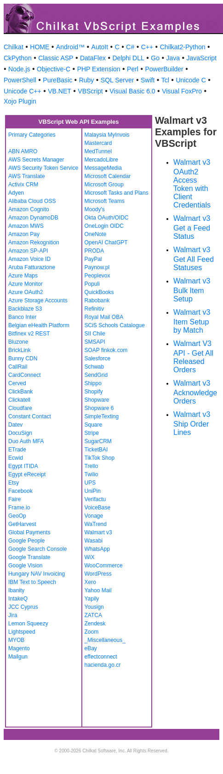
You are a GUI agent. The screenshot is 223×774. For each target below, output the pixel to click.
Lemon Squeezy (28, 623)
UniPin (93, 491)
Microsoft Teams (105, 201)
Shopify (94, 391)
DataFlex (93, 58)
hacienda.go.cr (103, 665)
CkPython (18, 58)
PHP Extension (98, 69)
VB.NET (59, 91)
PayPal (93, 259)
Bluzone (18, 342)
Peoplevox (97, 275)
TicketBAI (96, 449)
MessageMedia (103, 168)
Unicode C (191, 80)
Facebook (20, 491)
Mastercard (98, 143)
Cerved (17, 383)
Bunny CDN (22, 358)
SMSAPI (95, 342)
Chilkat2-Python (183, 47)
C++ (147, 47)
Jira (12, 615)
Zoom (92, 632)
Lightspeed (21, 632)
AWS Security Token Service (43, 168)
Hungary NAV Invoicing (36, 574)
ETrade (17, 449)
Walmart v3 (98, 532)
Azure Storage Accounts (38, 300)
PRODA (94, 251)
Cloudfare (20, 408)
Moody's (95, 209)
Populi (92, 284)
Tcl (165, 80)
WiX (90, 557)
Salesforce (98, 358)
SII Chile (95, 333)
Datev (15, 425)
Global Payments (29, 532)
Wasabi (94, 540)
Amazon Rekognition (33, 242)
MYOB (16, 640)
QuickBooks (99, 292)
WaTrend (96, 524)
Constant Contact (29, 416)
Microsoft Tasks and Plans (117, 193)
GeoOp (17, 516)
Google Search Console (37, 549)
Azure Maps (23, 275)
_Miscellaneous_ (105, 640)
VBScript (90, 91)
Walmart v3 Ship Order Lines (191, 423)
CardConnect (24, 375)
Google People (26, 540)
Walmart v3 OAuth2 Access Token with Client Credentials (192, 183)
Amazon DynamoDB (33, 217)
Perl (132, 69)
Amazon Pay (24, 234)
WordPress (98, 574)
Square (94, 425)
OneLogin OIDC (104, 226)
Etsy (13, 482)
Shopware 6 (99, 408)
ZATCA (93, 615)
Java (173, 58)
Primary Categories (32, 135)
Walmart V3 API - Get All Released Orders (193, 357)
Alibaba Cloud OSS (32, 201)
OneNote (96, 234)
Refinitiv (94, 309)
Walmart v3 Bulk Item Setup (191, 290)
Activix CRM (23, 184)
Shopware (97, 400)
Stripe (92, 433)
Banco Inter (22, 317)
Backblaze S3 (25, 309)
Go (155, 58)
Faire (14, 499)
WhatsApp (97, 549)
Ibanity (16, 590)
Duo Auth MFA (26, 441)
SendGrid (96, 375)
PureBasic (57, 80)
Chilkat (13, 47)
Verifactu (95, 499)
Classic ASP (55, 58)
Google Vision (25, 565)
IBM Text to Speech (32, 582)
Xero (90, 582)
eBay (91, 648)
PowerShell (20, 80)
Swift (147, 80)
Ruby (86, 80)
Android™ (70, 47)
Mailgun (18, 656)
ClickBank (20, 391)
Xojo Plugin (20, 101)
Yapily (92, 598)
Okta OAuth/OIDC (107, 217)
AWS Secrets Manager (36, 159)
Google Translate (29, 557)
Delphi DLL (128, 58)
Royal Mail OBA (104, 317)
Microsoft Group (104, 184)
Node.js (19, 69)
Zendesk (95, 623)
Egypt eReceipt (27, 474)
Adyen (16, 193)
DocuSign (20, 433)
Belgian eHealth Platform (38, 325)
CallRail (17, 367)
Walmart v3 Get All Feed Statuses (193, 258)
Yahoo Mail (98, 590)
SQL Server (117, 80)
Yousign (94, 607)
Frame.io (19, 507)
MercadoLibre (101, 159)
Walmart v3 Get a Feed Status (191, 227)
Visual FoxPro (182, 91)
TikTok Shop (100, 458)
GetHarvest (22, 524)
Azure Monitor (25, 284)
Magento (19, 648)
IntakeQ (18, 598)
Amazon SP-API (28, 251)
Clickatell (19, 400)
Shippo (93, 383)
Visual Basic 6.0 (132, 91)
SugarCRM (98, 441)
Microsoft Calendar (108, 176)
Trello (91, 466)
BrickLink (19, 350)
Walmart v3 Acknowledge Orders (195, 392)
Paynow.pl (97, 267)
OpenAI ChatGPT (106, 242)
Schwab (94, 367)
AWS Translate (26, 176)
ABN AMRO (22, 151)
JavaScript (202, 58)
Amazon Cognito (28, 209)
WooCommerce (104, 565)
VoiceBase (98, 507)
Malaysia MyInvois (107, 135)
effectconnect (101, 656)
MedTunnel (98, 151)
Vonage (94, 516)
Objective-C (53, 69)
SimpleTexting (102, 416)
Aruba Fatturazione (31, 267)
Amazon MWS (26, 226)
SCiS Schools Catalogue (115, 325)
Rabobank (97, 300)
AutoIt (100, 47)
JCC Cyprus (23, 607)
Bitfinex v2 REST (29, 333)
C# (130, 47)
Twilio (91, 474)
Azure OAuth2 (25, 292)
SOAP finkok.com (106, 350)
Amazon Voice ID (29, 259)
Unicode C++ (22, 91)
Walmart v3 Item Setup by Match (191, 321)
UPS (90, 482)
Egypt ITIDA (23, 466)
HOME (39, 47)
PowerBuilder (164, 69)
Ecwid (15, 458)
